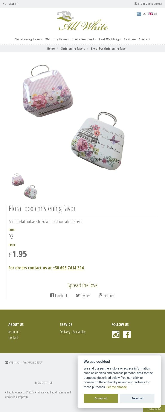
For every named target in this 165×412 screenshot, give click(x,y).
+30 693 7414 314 (68, 268)
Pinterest (106, 296)
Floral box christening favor (109, 48)
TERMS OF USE (43, 383)
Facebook (58, 296)
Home (51, 48)
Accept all (101, 398)
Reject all (137, 398)
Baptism (130, 39)
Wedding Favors (57, 39)
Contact (145, 39)
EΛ (141, 13)
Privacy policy (154, 408)
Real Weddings (110, 39)
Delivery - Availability (73, 331)
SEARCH (10, 4)
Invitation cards (84, 39)
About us (13, 331)
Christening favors (29, 39)
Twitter (83, 296)
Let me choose (117, 387)
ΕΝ (152, 13)
